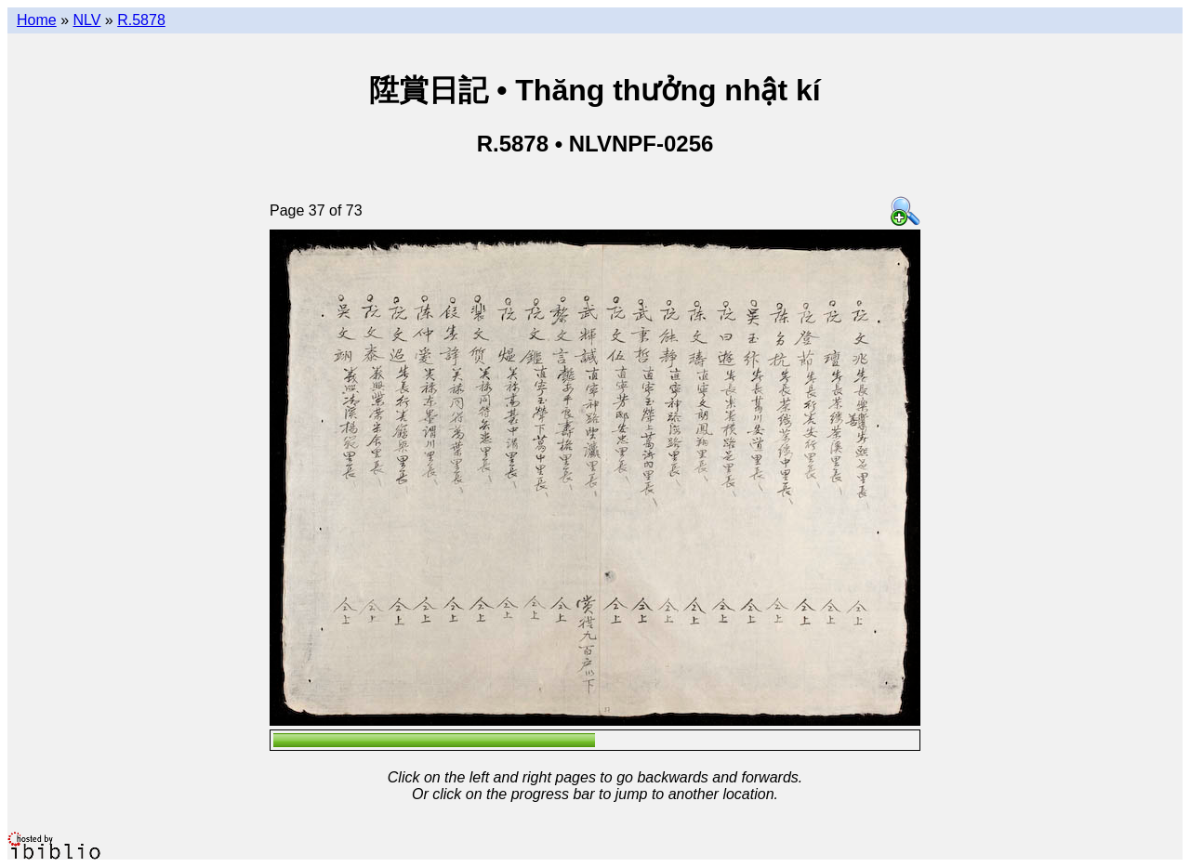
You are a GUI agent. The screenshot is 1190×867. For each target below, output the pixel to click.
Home (37, 20)
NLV (86, 20)
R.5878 (141, 20)
